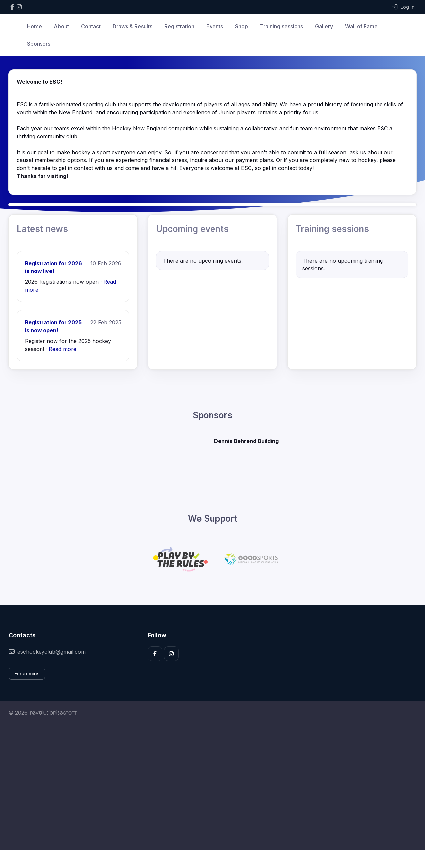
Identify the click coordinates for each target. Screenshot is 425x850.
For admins (27, 673)
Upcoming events (192, 229)
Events (214, 26)
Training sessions (281, 26)
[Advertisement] (207, 787)
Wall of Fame (361, 26)
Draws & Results (132, 26)
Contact (91, 26)
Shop (241, 26)
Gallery (324, 26)
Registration (179, 26)
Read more (62, 349)
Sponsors (38, 43)
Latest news (42, 229)
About (61, 26)
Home (34, 26)
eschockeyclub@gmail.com (47, 651)
